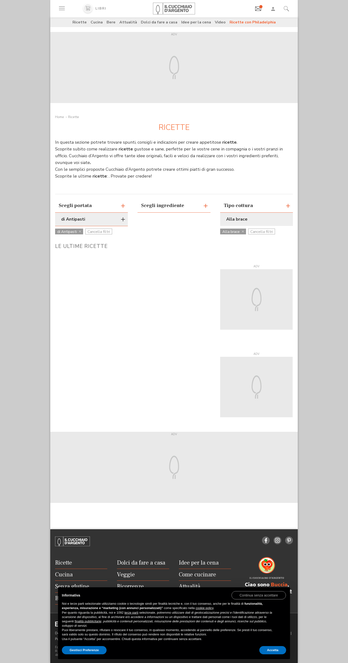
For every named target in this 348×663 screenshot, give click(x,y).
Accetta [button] (272, 650)
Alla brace (233, 231)
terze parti (131, 612)
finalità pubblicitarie (88, 621)
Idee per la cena (196, 22)
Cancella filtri (98, 231)
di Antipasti (69, 231)
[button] (259, 595)
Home (59, 117)
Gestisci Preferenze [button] (84, 650)
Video (220, 22)
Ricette (79, 22)
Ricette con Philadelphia (253, 22)
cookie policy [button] (204, 608)
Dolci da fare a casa (159, 22)
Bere (111, 22)
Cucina (97, 22)
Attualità (128, 22)
